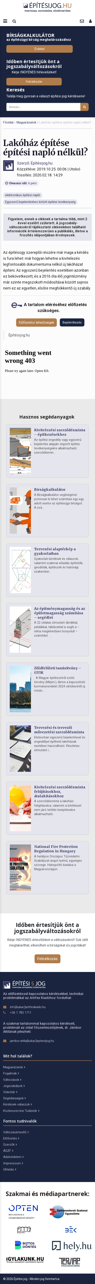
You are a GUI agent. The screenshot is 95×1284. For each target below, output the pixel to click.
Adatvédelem (13, 1157)
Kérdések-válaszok (17, 1104)
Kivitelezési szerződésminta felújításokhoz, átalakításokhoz (59, 791)
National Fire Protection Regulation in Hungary (56, 848)
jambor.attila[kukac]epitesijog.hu (32, 1041)
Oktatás (9, 1169)
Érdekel (40, 49)
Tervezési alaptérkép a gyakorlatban (55, 551)
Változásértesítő (16, 1132)
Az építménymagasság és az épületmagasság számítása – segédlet (59, 613)
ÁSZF (8, 1151)
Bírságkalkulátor (50, 489)
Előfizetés (11, 1138)
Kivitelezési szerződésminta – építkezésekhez (59, 432)
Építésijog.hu (19, 335)
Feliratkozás (34, 81)
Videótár (10, 1092)
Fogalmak (11, 1073)
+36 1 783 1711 (20, 1012)
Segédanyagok (14, 1098)
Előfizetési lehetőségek (36, 323)
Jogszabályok (14, 1086)
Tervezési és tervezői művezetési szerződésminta (59, 729)
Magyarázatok (26, 122)
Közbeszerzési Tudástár (21, 1111)
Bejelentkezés (72, 322)
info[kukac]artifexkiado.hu (28, 1007)
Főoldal (8, 122)
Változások (12, 1080)
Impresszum (13, 1163)
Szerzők (10, 1144)
